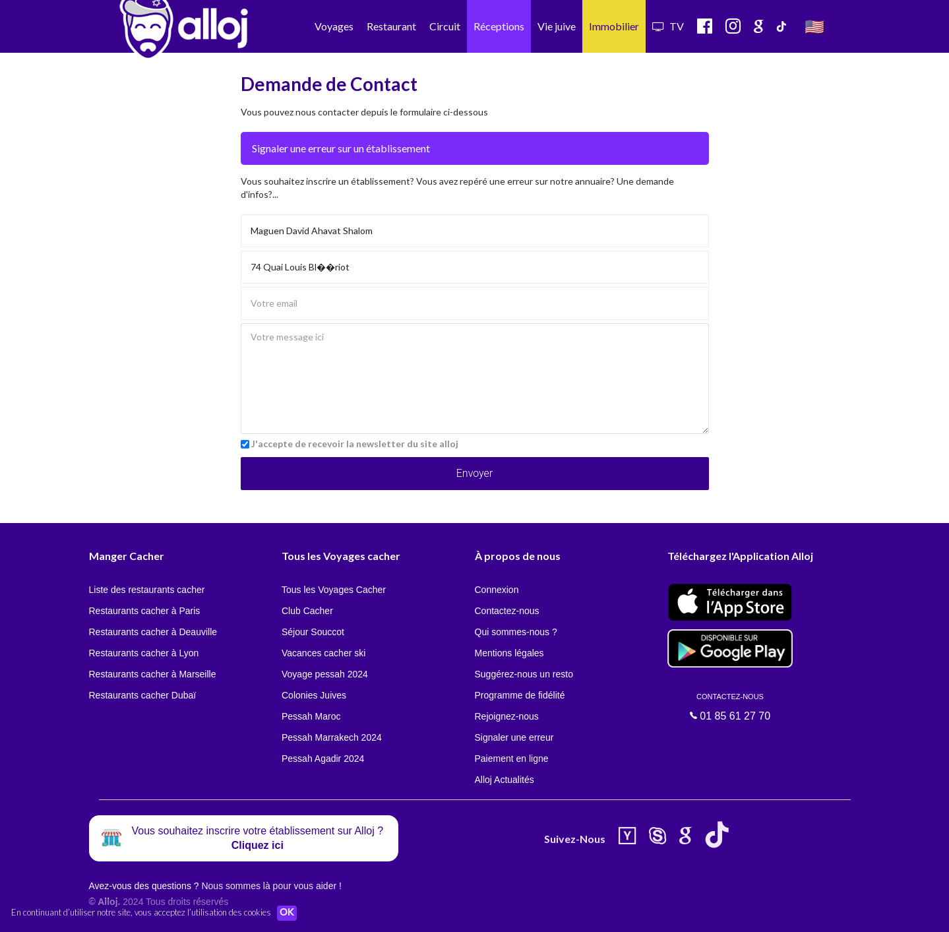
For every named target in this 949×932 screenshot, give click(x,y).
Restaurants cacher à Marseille (152, 674)
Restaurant (391, 26)
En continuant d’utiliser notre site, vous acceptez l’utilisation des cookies (141, 912)
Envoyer (474, 473)
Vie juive (556, 26)
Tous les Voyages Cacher (334, 589)
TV (668, 26)
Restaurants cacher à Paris (144, 611)
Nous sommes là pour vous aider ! (271, 886)
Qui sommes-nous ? (516, 632)
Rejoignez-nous (507, 716)
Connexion (497, 589)
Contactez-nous (507, 611)
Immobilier (614, 26)
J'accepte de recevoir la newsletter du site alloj (354, 443)
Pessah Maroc (311, 716)
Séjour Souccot (313, 632)
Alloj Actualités (504, 779)
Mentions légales (509, 653)
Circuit (444, 26)
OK (290, 913)
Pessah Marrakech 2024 (332, 737)
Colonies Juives (314, 695)
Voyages (334, 26)
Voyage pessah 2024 (325, 674)
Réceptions (499, 26)
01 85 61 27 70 (730, 707)
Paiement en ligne (512, 758)
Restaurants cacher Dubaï (143, 695)
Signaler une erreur (514, 737)
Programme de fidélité (520, 695)
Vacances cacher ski (323, 653)
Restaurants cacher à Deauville (153, 632)
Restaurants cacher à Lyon (144, 653)
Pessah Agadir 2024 (323, 758)
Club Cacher (307, 611)
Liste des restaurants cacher (147, 589)
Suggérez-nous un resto (524, 674)
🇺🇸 (814, 26)
